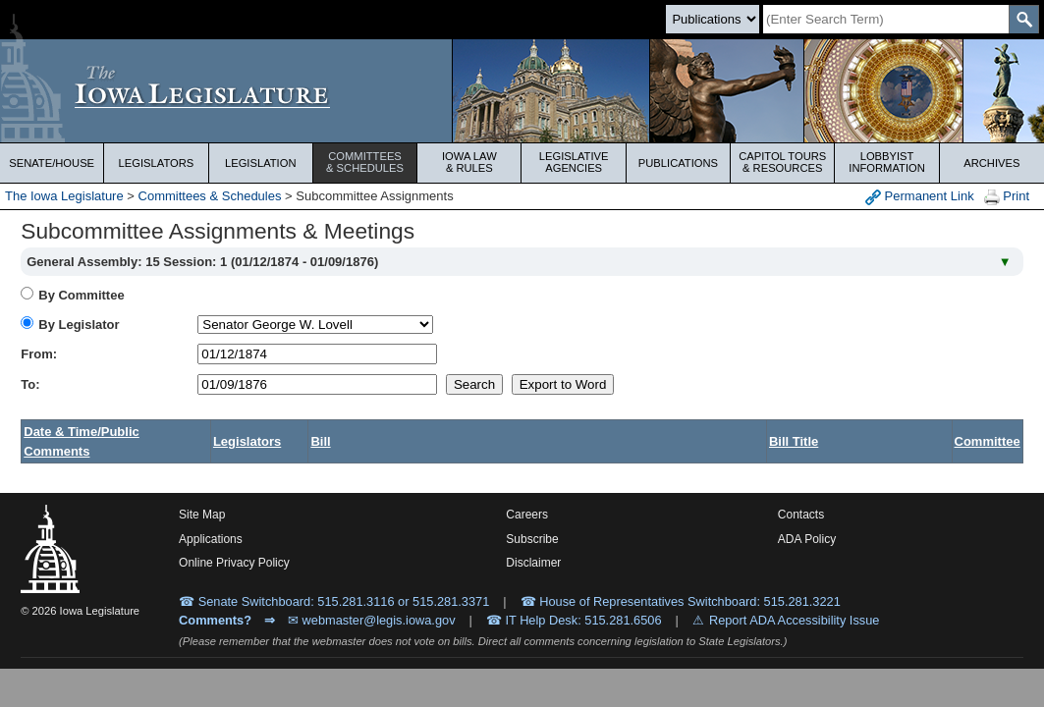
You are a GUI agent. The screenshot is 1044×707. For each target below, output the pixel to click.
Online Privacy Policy (234, 563)
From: (39, 354)
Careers (527, 514)
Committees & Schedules (210, 196)
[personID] (315, 324)
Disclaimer (533, 563)
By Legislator (78, 324)
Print (1006, 197)
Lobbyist (886, 162)
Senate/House (51, 163)
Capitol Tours (782, 162)
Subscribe (532, 539)
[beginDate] (317, 354)
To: (30, 384)
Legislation (261, 163)
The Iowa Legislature (64, 196)
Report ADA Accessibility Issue (794, 620)
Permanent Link (919, 197)
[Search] (886, 19)
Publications (678, 163)
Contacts (801, 514)
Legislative (574, 162)
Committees (364, 162)
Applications (211, 539)
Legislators (156, 163)
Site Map (202, 514)
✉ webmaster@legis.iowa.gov (372, 620)
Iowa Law (469, 162)
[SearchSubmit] (1024, 19)
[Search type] (712, 19)
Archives (991, 163)
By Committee (81, 295)
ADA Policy (807, 539)
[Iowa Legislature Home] (522, 90)
